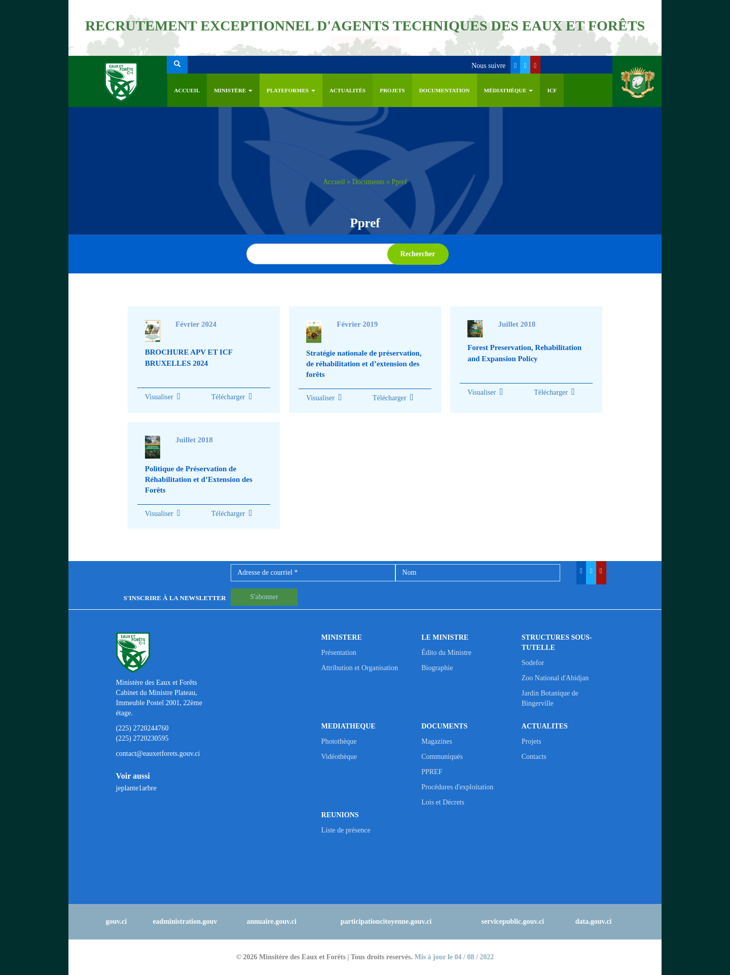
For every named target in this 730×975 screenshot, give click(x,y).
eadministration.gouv (185, 921)
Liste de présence (346, 830)
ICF (552, 90)
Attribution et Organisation (359, 668)
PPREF (431, 772)
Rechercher (417, 254)
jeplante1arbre (136, 788)
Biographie (437, 668)
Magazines (436, 741)
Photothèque (339, 741)
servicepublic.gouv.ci (513, 921)
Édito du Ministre (446, 652)
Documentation (444, 90)
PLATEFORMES (291, 90)
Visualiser (159, 397)
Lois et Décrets (442, 802)
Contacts (534, 756)
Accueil (187, 90)
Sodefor (533, 663)
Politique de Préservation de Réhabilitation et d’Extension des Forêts (198, 480)
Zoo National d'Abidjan (555, 678)
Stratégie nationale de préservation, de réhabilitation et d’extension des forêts (363, 364)
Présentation (338, 652)
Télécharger (231, 397)
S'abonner (264, 597)
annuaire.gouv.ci (271, 921)
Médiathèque (508, 90)
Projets (392, 90)
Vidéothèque (339, 756)
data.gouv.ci (593, 921)
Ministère (233, 90)
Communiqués (442, 756)
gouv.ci (116, 921)
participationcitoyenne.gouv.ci (386, 921)
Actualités (348, 90)
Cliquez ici (365, 46)
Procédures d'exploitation (457, 787)
